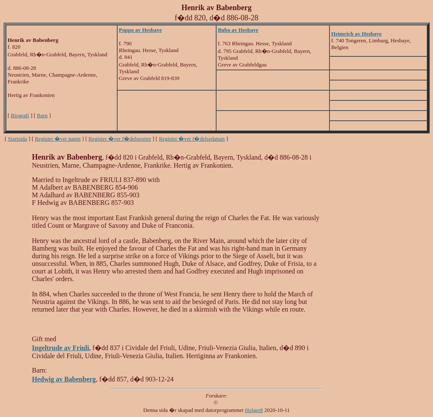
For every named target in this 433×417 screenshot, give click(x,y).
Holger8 (254, 410)
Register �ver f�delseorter (119, 138)
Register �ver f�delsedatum (192, 138)
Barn (42, 115)
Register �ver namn (58, 138)
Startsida (17, 138)
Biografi (20, 115)
